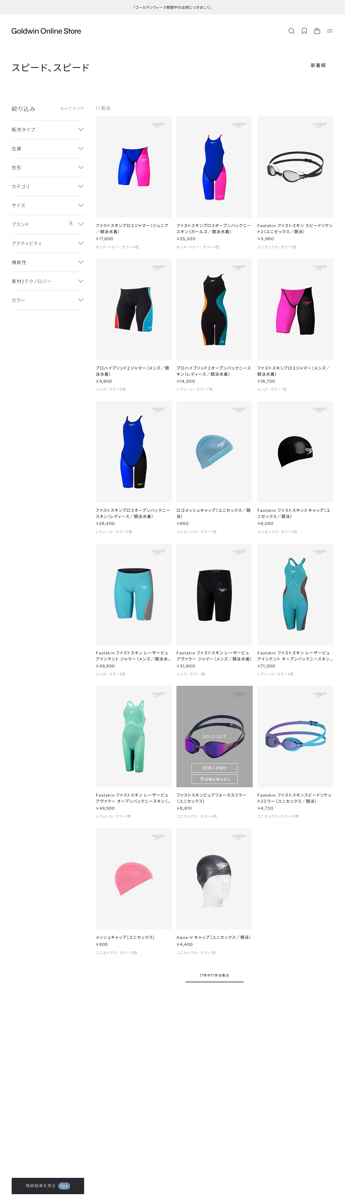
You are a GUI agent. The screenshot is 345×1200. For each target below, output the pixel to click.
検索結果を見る (48, 1186)
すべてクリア (72, 109)
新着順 (318, 65)
